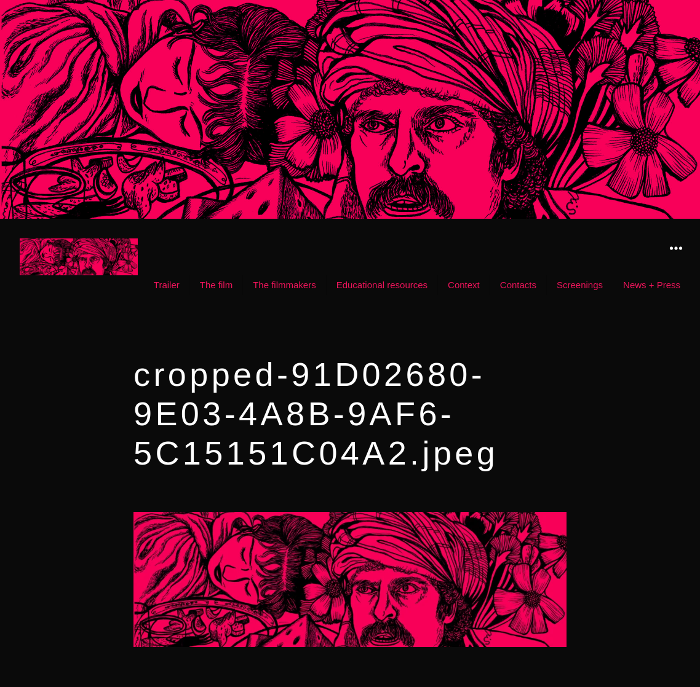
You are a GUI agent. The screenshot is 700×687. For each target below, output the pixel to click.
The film (216, 285)
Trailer (167, 285)
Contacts (518, 285)
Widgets (675, 257)
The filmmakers (284, 285)
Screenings (580, 285)
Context (464, 285)
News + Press (651, 285)
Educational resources (382, 285)
